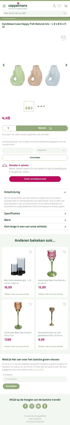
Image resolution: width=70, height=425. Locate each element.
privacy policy (38, 370)
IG (31, 406)
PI (38, 406)
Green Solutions (35, 419)
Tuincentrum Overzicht (35, 422)
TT (44, 406)
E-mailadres (7, 375)
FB (25, 406)
